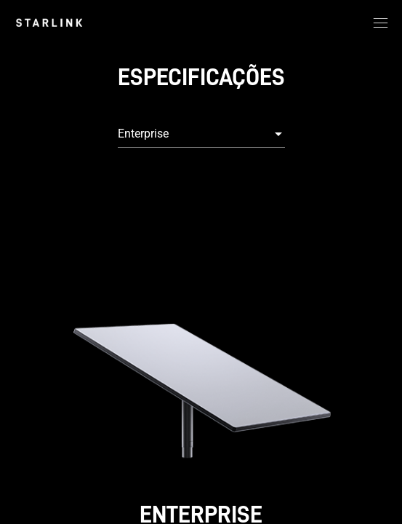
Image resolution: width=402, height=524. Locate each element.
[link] (49, 22)
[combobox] (201, 134)
